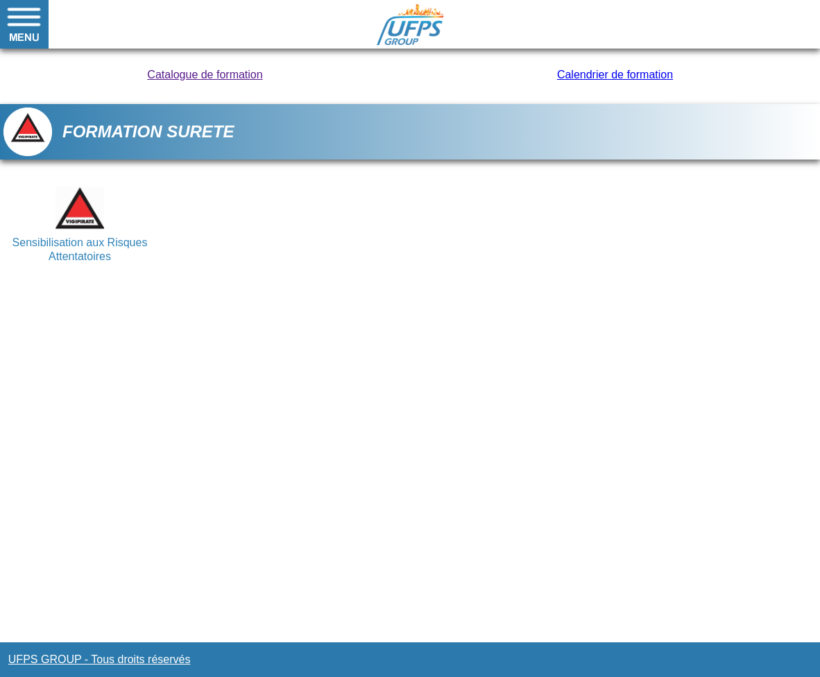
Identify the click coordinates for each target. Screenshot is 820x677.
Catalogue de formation (204, 74)
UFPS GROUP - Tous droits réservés (99, 659)
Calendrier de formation (615, 74)
